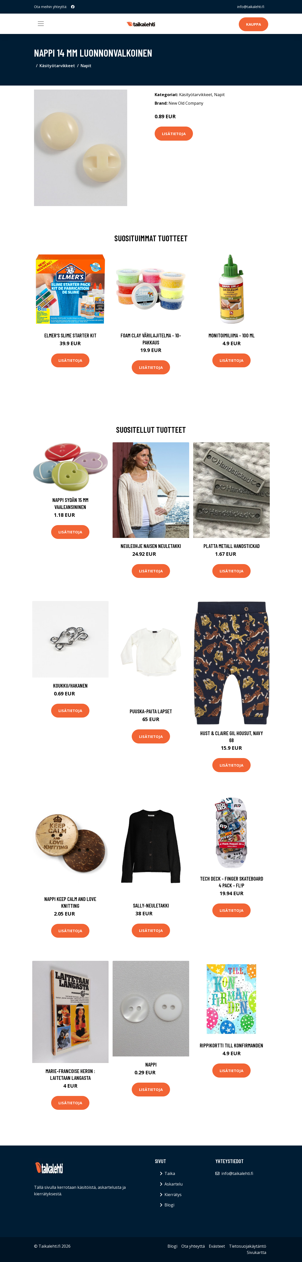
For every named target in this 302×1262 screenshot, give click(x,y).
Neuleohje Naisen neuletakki (151, 546)
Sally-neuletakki (151, 905)
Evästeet (217, 1246)
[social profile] (73, 7)
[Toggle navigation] (41, 23)
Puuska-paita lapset (151, 711)
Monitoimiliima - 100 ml (232, 335)
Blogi (169, 1205)
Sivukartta (256, 1252)
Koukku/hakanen (70, 685)
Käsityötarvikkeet (57, 65)
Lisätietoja (174, 133)
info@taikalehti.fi (250, 6)
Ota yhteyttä (193, 1246)
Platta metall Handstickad (232, 546)
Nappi (151, 1064)
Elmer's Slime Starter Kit (70, 335)
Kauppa (253, 24)
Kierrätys (173, 1194)
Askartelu (173, 1184)
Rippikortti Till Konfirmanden (231, 1045)
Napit (86, 65)
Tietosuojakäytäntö (247, 1246)
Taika (169, 1173)
